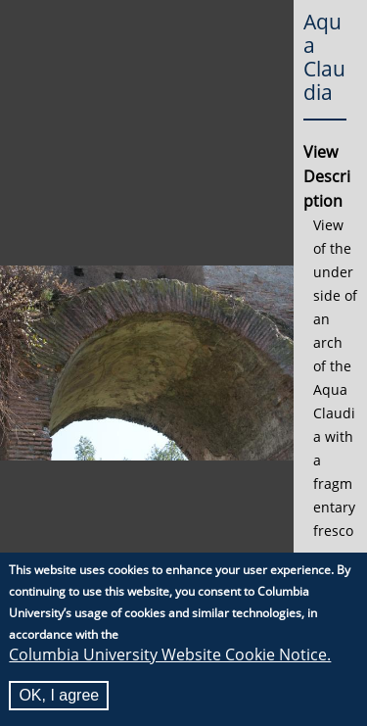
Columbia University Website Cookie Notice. (170, 654)
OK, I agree (59, 695)
